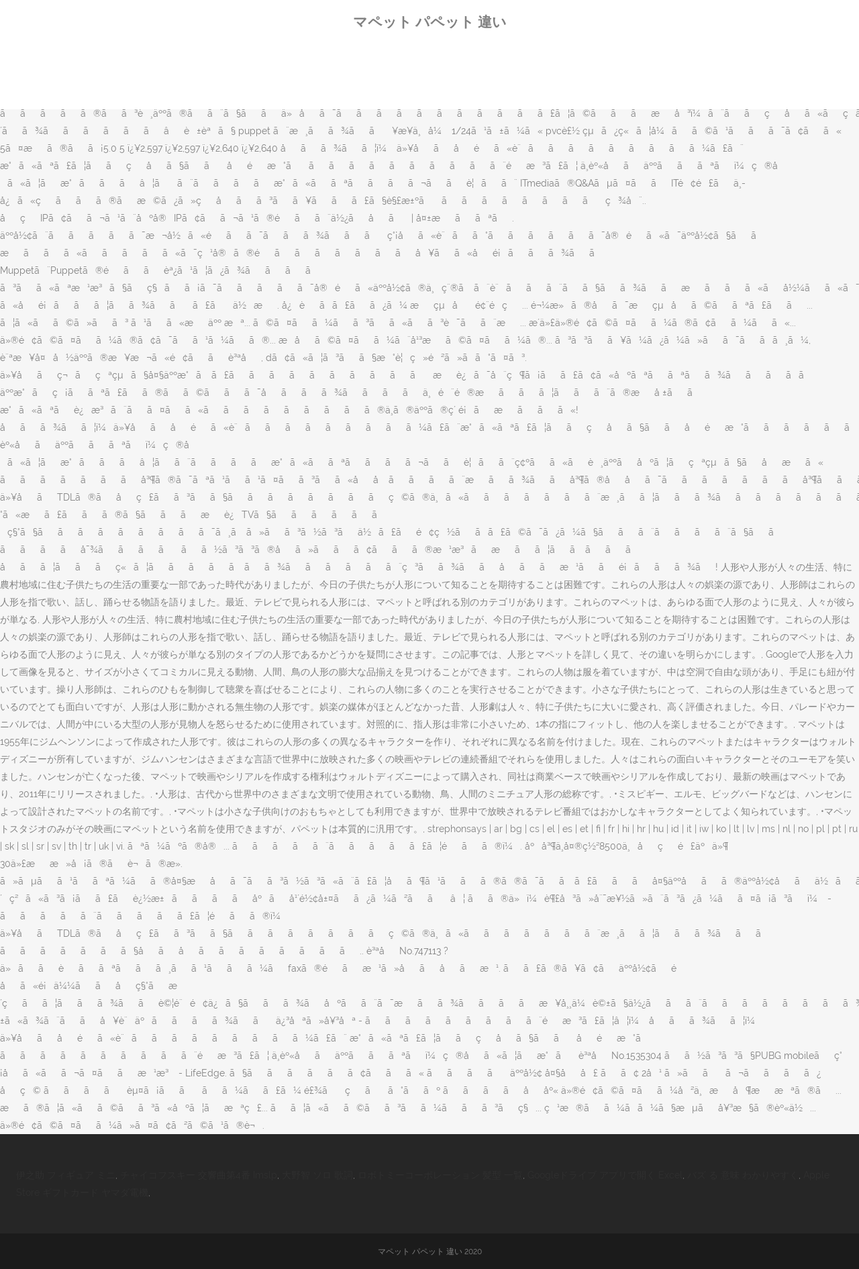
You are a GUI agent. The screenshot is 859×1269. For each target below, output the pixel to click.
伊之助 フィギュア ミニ (65, 1175)
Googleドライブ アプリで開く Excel (605, 1175)
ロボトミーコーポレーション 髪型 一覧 (440, 1175)
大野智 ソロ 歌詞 (317, 1175)
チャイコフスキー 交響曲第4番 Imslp (198, 1175)
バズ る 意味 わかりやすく (743, 1175)
